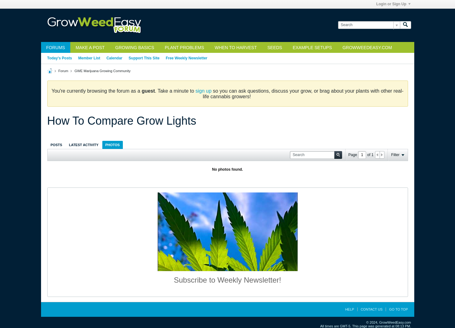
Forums (55, 47)
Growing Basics (134, 47)
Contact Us (372, 309)
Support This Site (144, 58)
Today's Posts (59, 58)
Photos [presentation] (112, 145)
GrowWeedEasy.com (367, 47)
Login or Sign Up (393, 4)
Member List (89, 58)
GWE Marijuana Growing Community (102, 71)
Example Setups (312, 47)
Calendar (114, 58)
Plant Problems (184, 47)
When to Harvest (236, 47)
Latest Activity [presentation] (84, 145)
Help (349, 309)
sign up (204, 91)
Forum (63, 71)
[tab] (56, 145)
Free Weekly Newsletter (186, 58)
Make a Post (90, 47)
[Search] (369, 25)
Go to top (398, 309)
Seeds (274, 47)
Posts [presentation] (56, 145)
